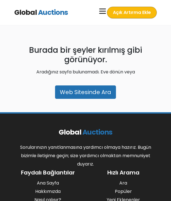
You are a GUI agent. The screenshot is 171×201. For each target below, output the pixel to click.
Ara (123, 183)
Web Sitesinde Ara (85, 92)
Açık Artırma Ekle (132, 12)
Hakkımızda (48, 191)
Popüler (123, 191)
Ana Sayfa (48, 183)
